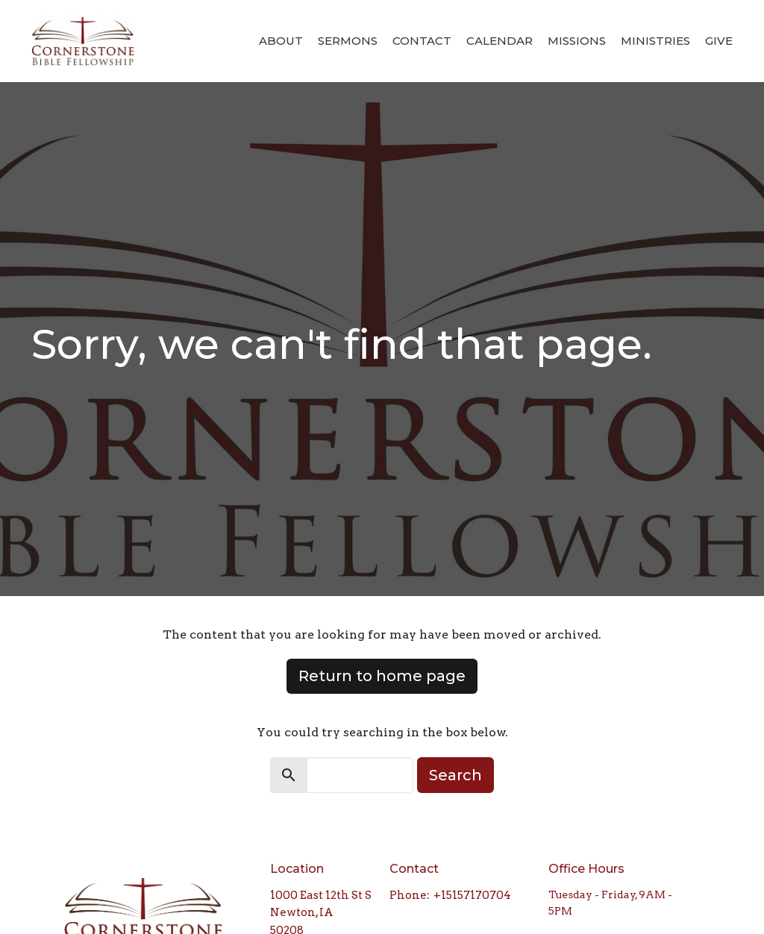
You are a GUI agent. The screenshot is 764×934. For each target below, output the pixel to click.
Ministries (655, 41)
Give (719, 41)
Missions (577, 41)
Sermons (348, 41)
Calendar (499, 41)
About (281, 41)
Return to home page (382, 676)
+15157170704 (472, 895)
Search (455, 775)
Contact (421, 41)
